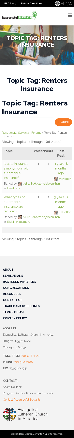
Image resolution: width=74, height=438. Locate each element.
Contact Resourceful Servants (21, 399)
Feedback (13, 188)
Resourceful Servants (15, 132)
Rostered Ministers (19, 281)
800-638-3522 (30, 355)
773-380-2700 (23, 362)
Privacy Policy (15, 318)
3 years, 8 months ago (61, 168)
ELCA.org (10, 3)
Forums (36, 132)
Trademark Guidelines (21, 306)
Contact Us (12, 300)
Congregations (16, 287)
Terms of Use (14, 312)
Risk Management (18, 221)
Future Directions (31, 3)
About (8, 269)
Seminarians (13, 275)
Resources (12, 294)
